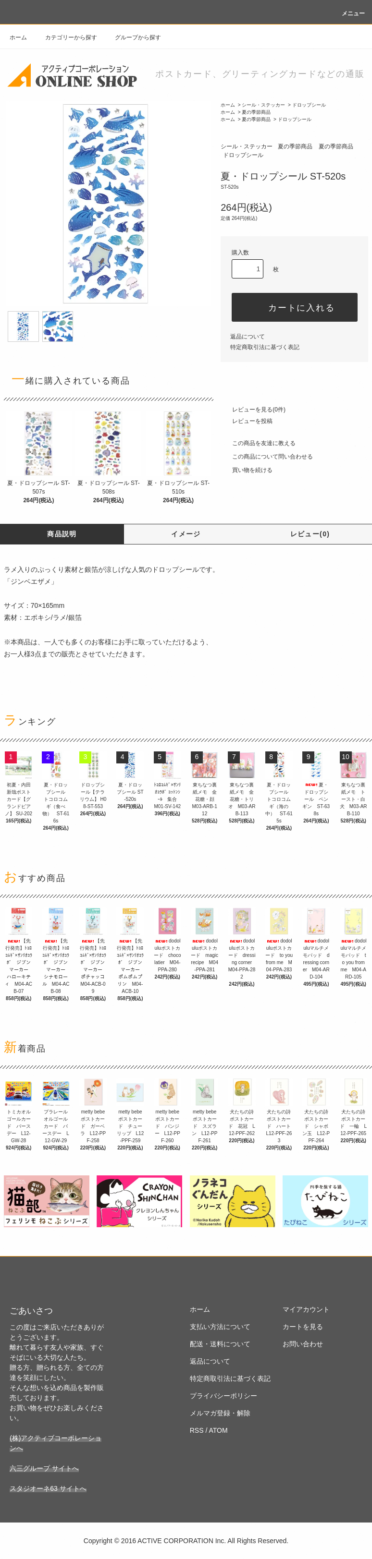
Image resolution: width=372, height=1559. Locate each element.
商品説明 (62, 534)
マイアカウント (306, 1309)
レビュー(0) (310, 534)
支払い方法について (220, 1326)
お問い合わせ (303, 1344)
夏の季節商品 (256, 112)
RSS (197, 1430)
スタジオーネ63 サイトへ (48, 1488)
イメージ (186, 534)
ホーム (18, 37)
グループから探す (132, 37)
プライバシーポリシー (223, 1396)
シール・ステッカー (263, 105)
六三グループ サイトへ (44, 1468)
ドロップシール (309, 105)
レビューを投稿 (247, 421)
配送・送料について (220, 1344)
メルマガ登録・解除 (220, 1413)
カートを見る (303, 1326)
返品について (247, 336)
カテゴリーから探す (65, 37)
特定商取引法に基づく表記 (264, 347)
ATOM (218, 1430)
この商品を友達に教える (258, 443)
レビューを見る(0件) (253, 409)
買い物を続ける (247, 470)
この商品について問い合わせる (267, 456)
